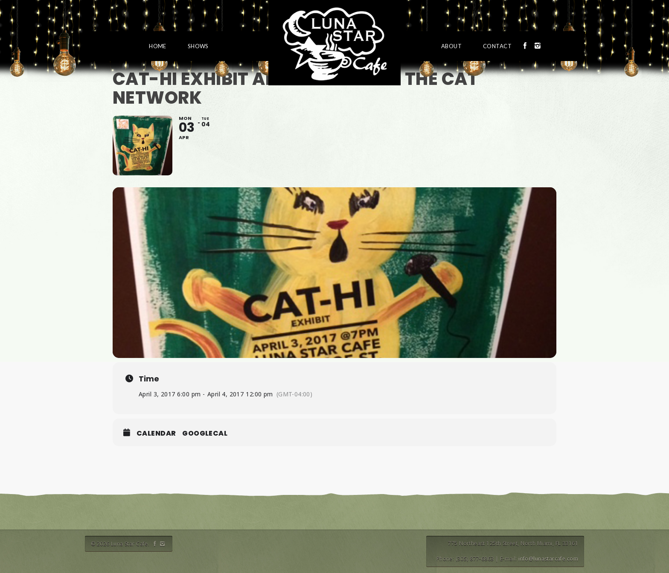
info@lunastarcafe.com (548, 558)
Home (157, 46)
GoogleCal (204, 433)
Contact (497, 46)
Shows (198, 46)
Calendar (156, 433)
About (451, 46)
